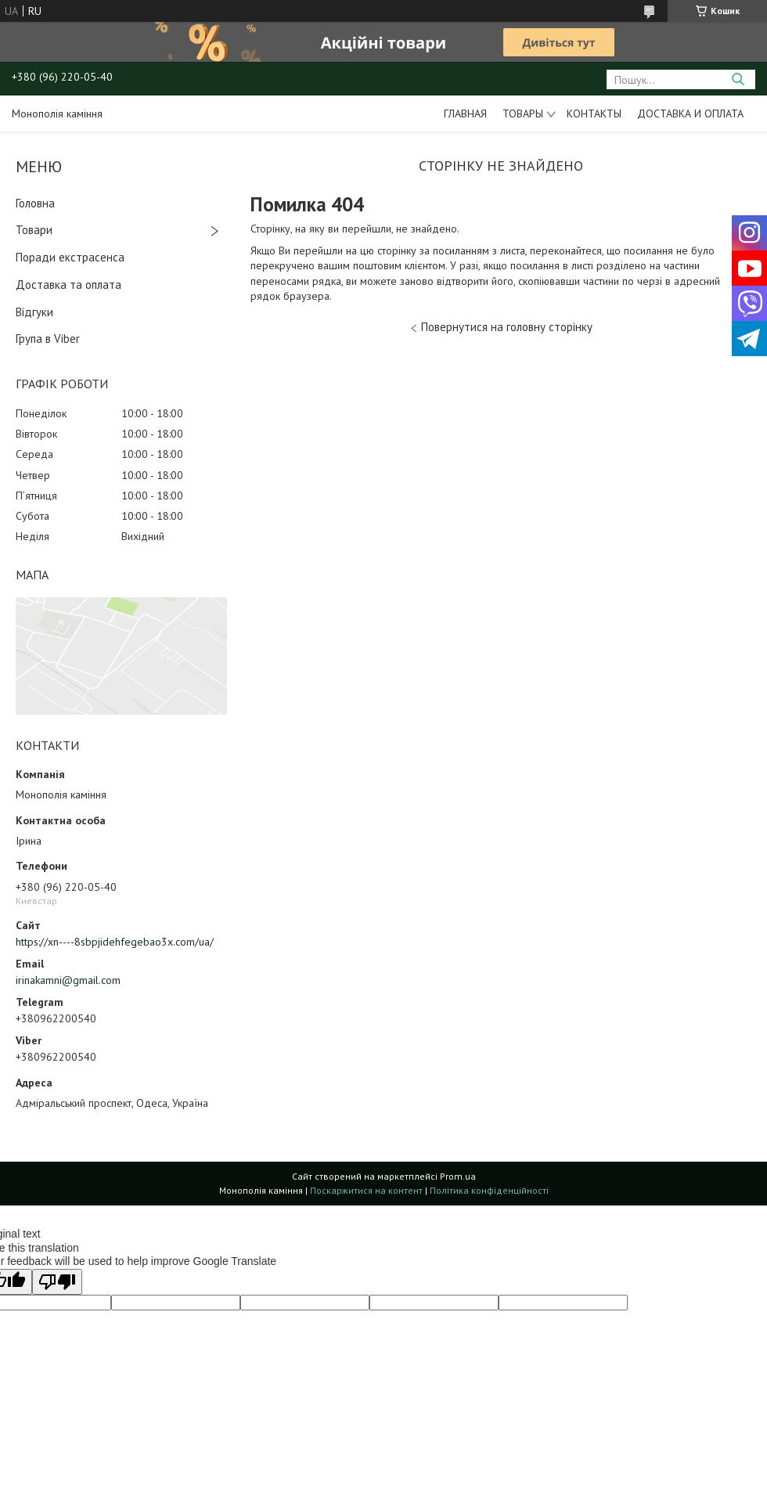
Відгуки (34, 312)
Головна (35, 203)
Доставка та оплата (68, 284)
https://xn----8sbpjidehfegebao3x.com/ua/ (115, 942)
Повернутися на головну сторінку (506, 326)
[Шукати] (737, 79)
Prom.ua (458, 1176)
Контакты (594, 113)
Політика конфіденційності (489, 1190)
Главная (465, 113)
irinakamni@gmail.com (68, 980)
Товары (522, 113)
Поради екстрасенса (70, 257)
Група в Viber (48, 338)
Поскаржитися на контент (366, 1190)
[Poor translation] (57, 1282)
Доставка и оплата (690, 113)
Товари (34, 229)
